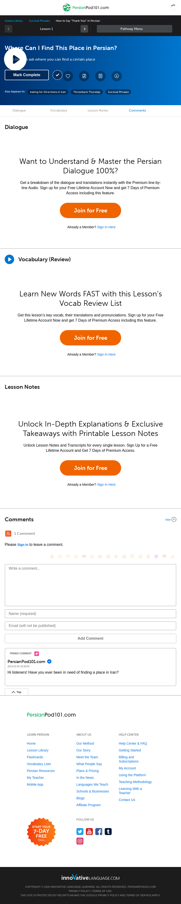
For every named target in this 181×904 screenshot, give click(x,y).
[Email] (90, 625)
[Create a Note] (84, 76)
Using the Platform (132, 775)
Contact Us (127, 800)
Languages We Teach (92, 784)
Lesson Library (14, 20)
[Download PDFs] (100, 76)
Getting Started (130, 750)
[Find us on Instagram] (80, 841)
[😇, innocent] (132, 556)
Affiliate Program (88, 805)
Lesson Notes (98, 110)
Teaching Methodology (135, 782)
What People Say (89, 764)
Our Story (83, 750)
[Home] (86, 11)
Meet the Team (87, 757)
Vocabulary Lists (39, 764)
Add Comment (90, 638)
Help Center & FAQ (133, 743)
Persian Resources (41, 771)
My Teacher (35, 778)
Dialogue (19, 110)
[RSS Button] (8, 533)
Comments (137, 110)
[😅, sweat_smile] (108, 556)
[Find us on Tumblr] (108, 831)
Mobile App (35, 784)
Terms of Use (102, 891)
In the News (85, 778)
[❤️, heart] (164, 556)
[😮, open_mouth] (148, 556)
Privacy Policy (79, 891)
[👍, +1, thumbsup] (172, 556)
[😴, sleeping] (140, 556)
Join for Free (90, 210)
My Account (127, 768)
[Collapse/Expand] (90, 519)
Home (31, 743)
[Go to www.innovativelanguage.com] (90, 877)
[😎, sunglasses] (84, 556)
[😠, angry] (92, 556)
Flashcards (35, 757)
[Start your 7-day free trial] (41, 832)
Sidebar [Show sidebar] (134, 29)
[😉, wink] (116, 556)
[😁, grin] (68, 556)
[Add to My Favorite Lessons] (68, 76)
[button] (173, 7)
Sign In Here (106, 227)
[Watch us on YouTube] (89, 831)
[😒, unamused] (76, 556)
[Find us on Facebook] (99, 831)
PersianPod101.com (142, 886)
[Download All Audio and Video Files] (116, 76)
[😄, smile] (52, 556)
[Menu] (7, 7)
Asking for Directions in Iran (48, 92)
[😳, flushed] (60, 556)
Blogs (80, 798)
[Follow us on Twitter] (80, 831)
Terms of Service (139, 895)
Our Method (85, 743)
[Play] (9, 259)
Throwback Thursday (86, 92)
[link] (84, 29)
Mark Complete (26, 75)
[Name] (90, 613)
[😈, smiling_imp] (156, 556)
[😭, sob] (124, 556)
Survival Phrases (39, 20)
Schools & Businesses (92, 791)
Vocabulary (58, 110)
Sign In (22, 545)
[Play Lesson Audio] (15, 59)
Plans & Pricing (87, 771)
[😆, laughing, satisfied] (100, 556)
